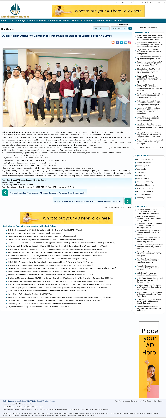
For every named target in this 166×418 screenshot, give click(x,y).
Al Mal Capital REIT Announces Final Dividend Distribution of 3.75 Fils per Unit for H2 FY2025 (44, 265)
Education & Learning (145, 185)
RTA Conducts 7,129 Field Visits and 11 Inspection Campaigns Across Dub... (149, 287)
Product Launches (36, 20)
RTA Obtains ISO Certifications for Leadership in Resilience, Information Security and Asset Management (50, 281)
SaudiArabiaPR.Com (31, 409)
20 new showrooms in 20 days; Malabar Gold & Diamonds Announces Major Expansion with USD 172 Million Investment (56, 268)
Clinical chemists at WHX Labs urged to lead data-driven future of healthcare (149, 71)
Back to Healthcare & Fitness (151, 147)
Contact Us (126, 401)
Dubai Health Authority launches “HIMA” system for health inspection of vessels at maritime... (149, 88)
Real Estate (140, 175)
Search (75, 20)
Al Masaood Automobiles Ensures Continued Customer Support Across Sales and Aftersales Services (49, 249)
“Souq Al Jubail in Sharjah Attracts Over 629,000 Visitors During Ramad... (149, 219)
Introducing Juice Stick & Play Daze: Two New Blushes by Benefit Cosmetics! (39, 303)
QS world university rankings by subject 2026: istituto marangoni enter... (149, 226)
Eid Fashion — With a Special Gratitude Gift (25, 294)
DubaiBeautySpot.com (101, 409)
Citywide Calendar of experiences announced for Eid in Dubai (33, 307)
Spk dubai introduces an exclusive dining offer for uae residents (148, 268)
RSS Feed (87, 20)
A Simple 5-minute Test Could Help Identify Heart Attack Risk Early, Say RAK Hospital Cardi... (149, 135)
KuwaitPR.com (75, 409)
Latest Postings (17, 20)
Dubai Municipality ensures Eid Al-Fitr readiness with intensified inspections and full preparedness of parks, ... (52, 287)
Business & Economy (144, 182)
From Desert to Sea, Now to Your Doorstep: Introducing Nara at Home (150, 247)
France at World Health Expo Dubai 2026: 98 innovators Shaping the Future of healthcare (148, 111)
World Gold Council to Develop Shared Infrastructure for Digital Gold (36, 236)
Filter (119, 25)
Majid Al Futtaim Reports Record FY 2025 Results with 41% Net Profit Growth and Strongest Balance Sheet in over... (54, 284)
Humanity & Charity (144, 198)
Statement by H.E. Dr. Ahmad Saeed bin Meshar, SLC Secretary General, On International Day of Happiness (51, 246)
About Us (118, 401)
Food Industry (141, 172)
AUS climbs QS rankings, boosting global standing (147, 274)
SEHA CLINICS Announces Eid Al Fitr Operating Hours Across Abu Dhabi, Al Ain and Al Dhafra (45, 262)
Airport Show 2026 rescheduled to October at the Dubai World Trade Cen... (149, 294)
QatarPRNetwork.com (62, 409)
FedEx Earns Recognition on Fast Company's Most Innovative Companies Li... (150, 280)
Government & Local (144, 188)
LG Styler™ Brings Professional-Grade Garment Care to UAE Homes (149, 233)
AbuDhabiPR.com (87, 409)
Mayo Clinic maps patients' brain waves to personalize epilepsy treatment (148, 119)
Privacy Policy (137, 2)
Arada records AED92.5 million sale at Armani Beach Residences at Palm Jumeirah (42, 259)
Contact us (160, 2)
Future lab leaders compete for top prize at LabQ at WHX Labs (149, 58)
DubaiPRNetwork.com (46, 409)
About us (125, 2)
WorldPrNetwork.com (16, 409)
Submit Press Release (59, 20)
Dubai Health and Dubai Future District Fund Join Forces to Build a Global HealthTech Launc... (150, 38)
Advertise (149, 2)
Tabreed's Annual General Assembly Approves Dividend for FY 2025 (149, 308)
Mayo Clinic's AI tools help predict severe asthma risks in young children (149, 52)
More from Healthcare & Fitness (118, 207)
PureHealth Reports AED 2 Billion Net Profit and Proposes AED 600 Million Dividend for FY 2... (150, 96)
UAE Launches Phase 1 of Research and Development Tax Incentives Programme (41, 271)
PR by (125, 25)
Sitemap (160, 401)
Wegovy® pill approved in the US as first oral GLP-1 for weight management (150, 142)
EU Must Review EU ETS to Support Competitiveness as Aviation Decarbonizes (39, 239)
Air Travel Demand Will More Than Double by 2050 (28, 233)
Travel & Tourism (142, 179)
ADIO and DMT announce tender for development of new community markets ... (150, 240)
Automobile (141, 169)
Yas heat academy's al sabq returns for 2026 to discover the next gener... (149, 254)
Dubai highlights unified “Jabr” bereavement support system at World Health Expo (149, 64)
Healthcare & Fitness (23, 185)
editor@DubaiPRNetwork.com (33, 407)
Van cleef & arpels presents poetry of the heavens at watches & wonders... (148, 261)
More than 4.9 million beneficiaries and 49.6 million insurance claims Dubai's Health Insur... (150, 127)
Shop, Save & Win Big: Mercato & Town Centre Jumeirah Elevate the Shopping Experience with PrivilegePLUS (52, 252)
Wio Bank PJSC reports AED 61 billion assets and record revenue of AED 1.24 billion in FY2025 (45, 275)
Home (116, 2)
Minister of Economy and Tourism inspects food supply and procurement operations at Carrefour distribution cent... (55, 243)
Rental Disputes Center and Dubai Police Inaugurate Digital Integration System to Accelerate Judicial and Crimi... (54, 297)
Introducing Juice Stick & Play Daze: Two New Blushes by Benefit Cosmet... (149, 301)
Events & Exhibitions (144, 195)
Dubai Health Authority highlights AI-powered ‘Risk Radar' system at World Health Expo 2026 (149, 79)
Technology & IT (142, 166)
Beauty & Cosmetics (144, 159)
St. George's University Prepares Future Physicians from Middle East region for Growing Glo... (150, 103)
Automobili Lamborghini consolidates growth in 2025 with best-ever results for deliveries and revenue (49, 255)
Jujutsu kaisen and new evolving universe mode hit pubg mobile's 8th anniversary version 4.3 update (49, 300)
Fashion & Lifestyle (143, 163)
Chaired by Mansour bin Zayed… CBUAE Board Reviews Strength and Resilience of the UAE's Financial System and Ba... (56, 278)
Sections (99, 20)
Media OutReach (114, 20)
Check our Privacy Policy (85, 415)
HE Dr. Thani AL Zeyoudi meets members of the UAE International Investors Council (41, 291)
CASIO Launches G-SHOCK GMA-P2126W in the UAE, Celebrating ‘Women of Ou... (148, 211)
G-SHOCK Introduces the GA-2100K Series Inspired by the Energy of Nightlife (39, 230)
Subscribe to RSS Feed (138, 401)
